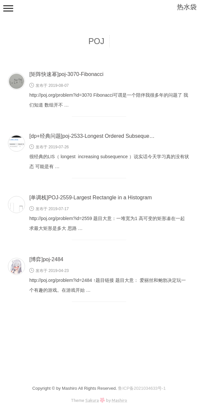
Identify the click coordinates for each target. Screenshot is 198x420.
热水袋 (187, 7)
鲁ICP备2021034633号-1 (142, 388)
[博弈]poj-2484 (46, 259)
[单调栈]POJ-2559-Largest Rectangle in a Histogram (90, 197)
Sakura (92, 400)
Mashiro (119, 400)
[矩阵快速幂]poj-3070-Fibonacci (66, 74)
